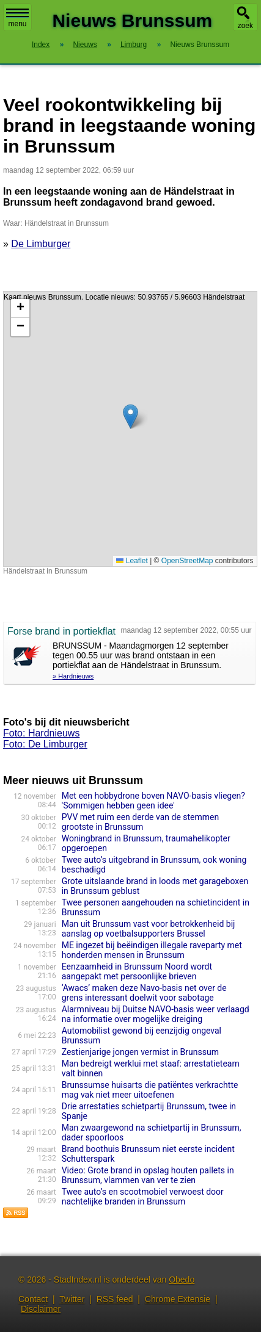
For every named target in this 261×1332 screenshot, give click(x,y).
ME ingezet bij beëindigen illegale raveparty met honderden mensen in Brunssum (152, 950)
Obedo (181, 1279)
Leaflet (131, 560)
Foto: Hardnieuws (41, 733)
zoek (245, 25)
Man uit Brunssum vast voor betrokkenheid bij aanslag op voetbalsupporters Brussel (148, 928)
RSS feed (115, 1299)
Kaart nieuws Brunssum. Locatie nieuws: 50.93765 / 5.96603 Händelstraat (129, 429)
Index (41, 44)
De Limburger (40, 244)
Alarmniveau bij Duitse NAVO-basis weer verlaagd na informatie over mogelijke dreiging (155, 1014)
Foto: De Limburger (45, 744)
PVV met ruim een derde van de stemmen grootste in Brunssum (140, 822)
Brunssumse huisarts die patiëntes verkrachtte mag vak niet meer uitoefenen (150, 1090)
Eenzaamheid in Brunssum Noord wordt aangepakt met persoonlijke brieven (137, 971)
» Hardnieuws (73, 676)
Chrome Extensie (177, 1299)
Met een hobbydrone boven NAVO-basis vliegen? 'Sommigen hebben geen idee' (153, 800)
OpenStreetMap (187, 560)
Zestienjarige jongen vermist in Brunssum (140, 1052)
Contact (33, 1299)
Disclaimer (41, 1309)
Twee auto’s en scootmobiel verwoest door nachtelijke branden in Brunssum (143, 1196)
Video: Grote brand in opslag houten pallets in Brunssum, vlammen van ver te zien (148, 1175)
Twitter (71, 1299)
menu (17, 18)
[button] (130, 416)
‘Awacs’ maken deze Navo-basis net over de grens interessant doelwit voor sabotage (144, 993)
